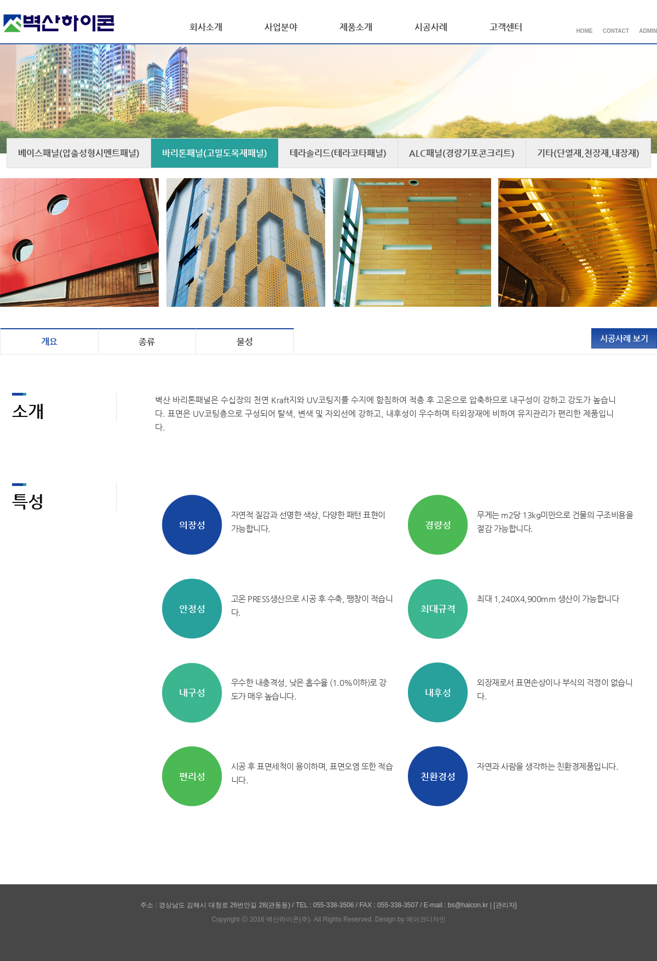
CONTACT (616, 31)
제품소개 (355, 27)
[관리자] (505, 905)
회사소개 (205, 27)
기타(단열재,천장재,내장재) (588, 153)
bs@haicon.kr (468, 905)
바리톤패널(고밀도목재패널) (214, 153)
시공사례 (430, 27)
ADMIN (648, 31)
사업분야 (280, 27)
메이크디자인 (426, 919)
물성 (245, 341)
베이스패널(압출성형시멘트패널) (79, 153)
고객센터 (505, 27)
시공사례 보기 (624, 338)
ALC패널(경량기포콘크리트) (462, 153)
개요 (49, 341)
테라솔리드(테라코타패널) (338, 153)
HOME (584, 31)
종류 (147, 341)
